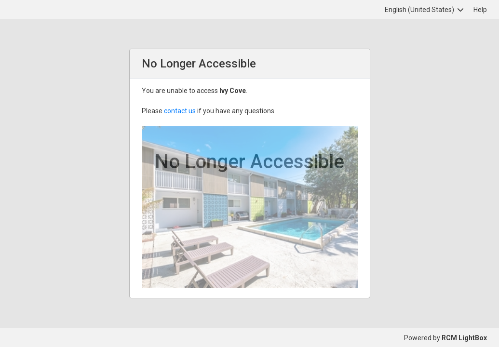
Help (480, 9)
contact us (180, 111)
